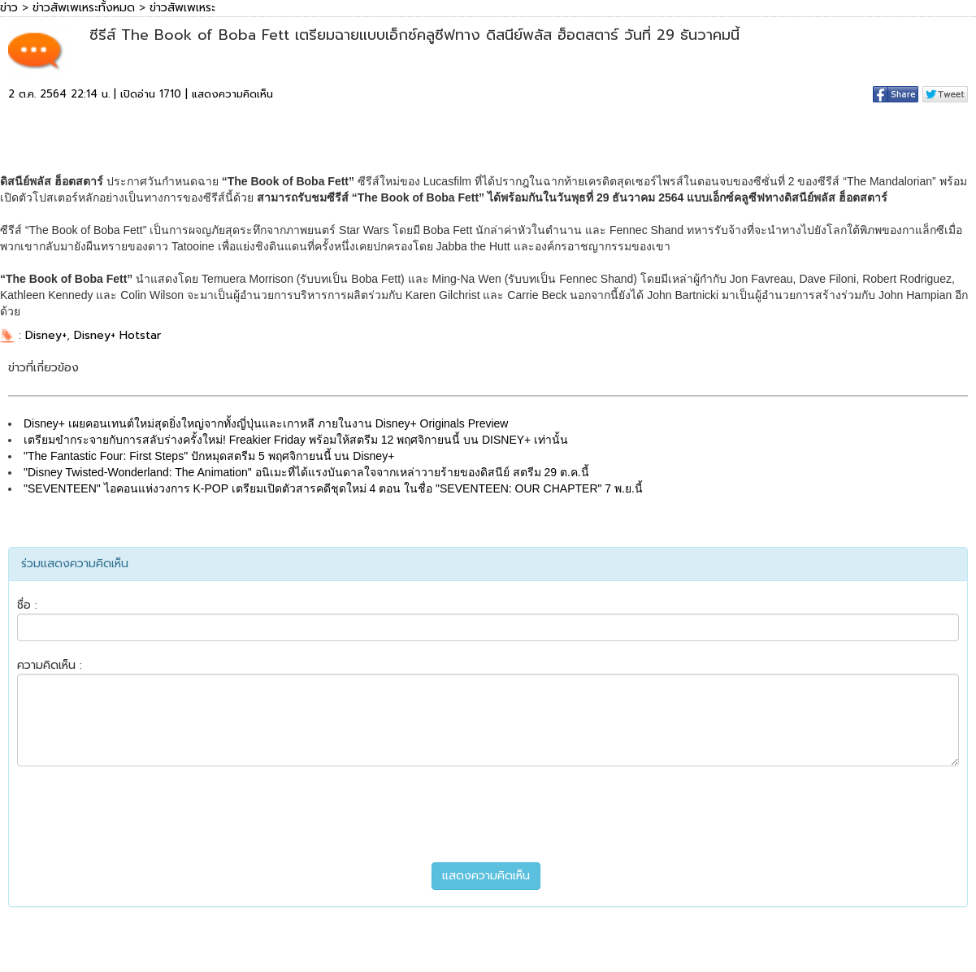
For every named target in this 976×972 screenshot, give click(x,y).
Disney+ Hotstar (117, 335)
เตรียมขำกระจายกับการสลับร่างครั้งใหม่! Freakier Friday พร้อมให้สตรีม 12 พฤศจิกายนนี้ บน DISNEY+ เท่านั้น (296, 439)
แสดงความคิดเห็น (232, 94)
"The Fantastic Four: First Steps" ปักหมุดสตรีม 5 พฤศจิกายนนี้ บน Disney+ (209, 455)
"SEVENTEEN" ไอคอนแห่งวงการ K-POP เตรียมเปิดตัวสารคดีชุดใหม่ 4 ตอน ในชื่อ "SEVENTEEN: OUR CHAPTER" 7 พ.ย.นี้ (333, 488)
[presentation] (488, 814)
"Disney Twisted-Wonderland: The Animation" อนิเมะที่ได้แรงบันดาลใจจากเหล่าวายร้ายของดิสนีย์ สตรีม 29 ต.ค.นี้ (306, 472)
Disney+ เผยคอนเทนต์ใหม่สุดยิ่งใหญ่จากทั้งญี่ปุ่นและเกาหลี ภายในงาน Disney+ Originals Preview (266, 423)
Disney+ (46, 335)
